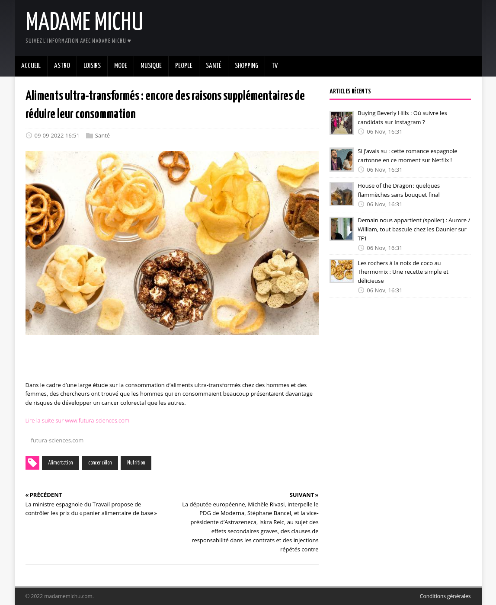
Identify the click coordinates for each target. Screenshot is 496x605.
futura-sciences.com (57, 440)
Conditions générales (445, 596)
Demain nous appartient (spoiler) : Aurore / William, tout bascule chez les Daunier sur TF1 (414, 229)
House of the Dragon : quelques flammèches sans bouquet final (399, 190)
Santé (102, 135)
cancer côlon (100, 463)
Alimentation (60, 463)
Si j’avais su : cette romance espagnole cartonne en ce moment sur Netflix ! (407, 155)
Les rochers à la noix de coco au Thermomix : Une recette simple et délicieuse (403, 272)
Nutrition (136, 463)
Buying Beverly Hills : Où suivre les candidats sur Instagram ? (402, 117)
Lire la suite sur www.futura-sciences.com (78, 420)
